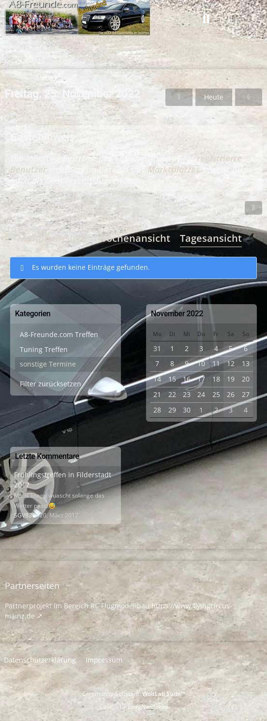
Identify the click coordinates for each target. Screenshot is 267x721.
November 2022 (177, 313)
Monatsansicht (52, 238)
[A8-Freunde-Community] (77, 9)
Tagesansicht (211, 238)
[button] (253, 208)
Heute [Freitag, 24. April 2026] (213, 97)
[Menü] (254, 19)
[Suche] (206, 19)
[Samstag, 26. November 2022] (248, 97)
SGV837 (24, 515)
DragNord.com (148, 707)
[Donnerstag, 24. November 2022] (179, 97)
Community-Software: (133, 694)
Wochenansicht (133, 238)
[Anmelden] (230, 19)
